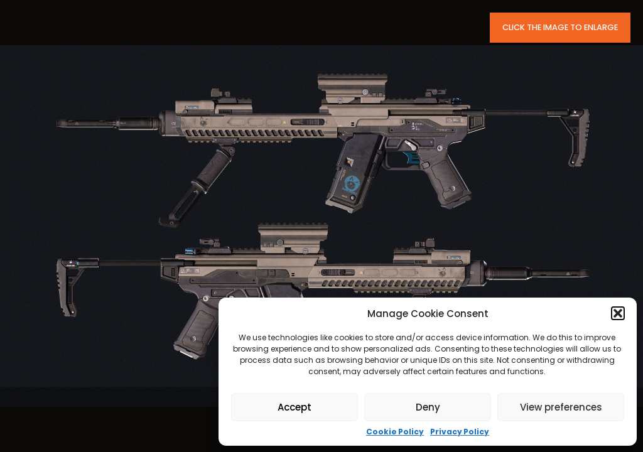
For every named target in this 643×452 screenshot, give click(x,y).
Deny (428, 407)
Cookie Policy (395, 432)
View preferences (561, 407)
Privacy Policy (459, 432)
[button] (618, 313)
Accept (294, 407)
